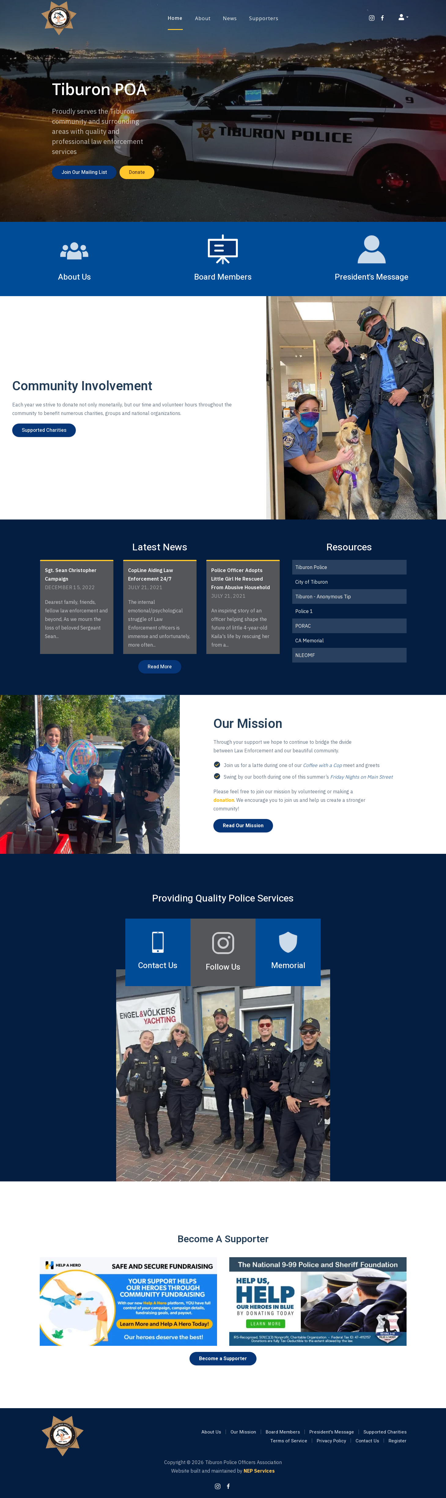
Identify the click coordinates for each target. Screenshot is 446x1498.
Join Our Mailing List (84, 172)
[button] (203, 18)
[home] (59, 18)
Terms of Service (288, 1440)
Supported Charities (44, 430)
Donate (137, 172)
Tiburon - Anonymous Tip (323, 596)
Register (398, 1440)
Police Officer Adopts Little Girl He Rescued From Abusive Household (240, 578)
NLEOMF (305, 655)
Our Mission (243, 1432)
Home (175, 18)
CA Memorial (309, 640)
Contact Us (367, 1440)
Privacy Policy (331, 1440)
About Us (211, 1432)
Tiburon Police (311, 567)
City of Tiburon (311, 582)
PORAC (303, 626)
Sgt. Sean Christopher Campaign (71, 574)
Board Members (283, 1432)
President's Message (331, 1432)
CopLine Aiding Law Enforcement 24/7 (150, 574)
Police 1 (304, 611)
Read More (160, 666)
